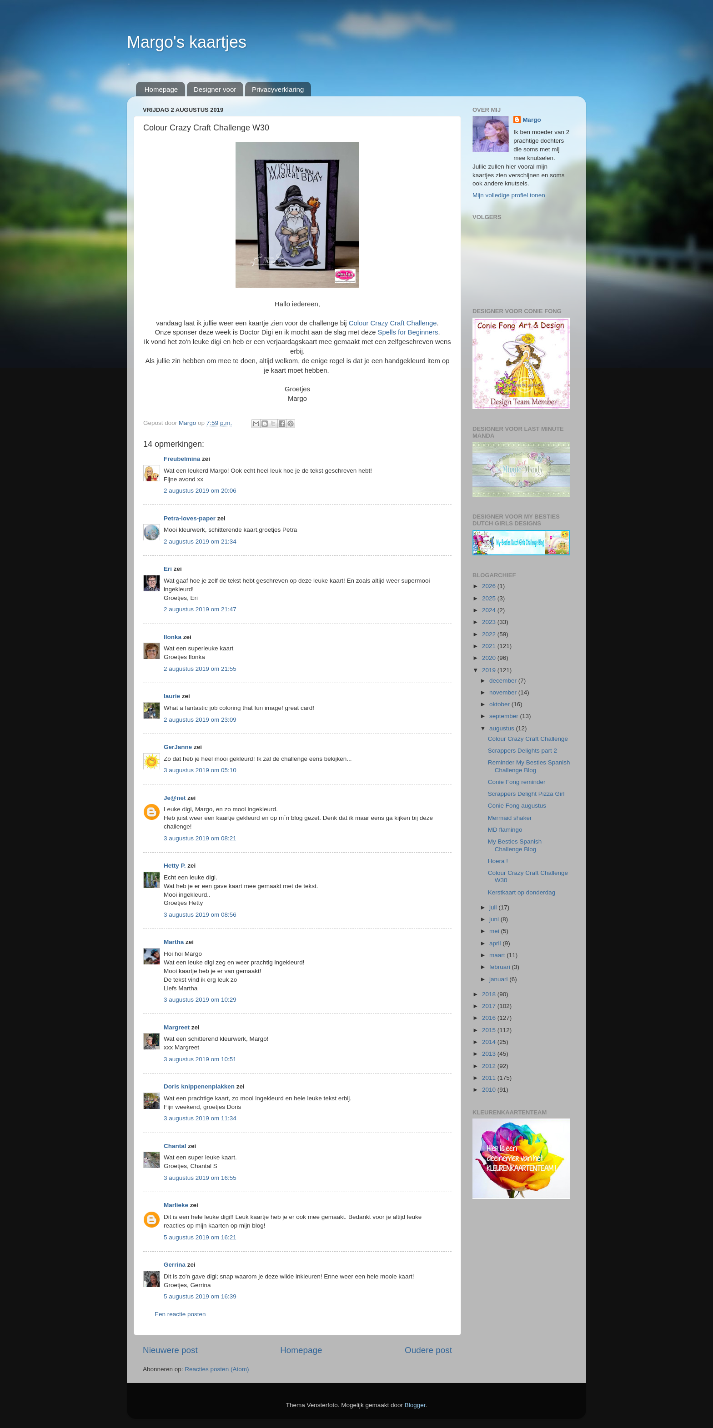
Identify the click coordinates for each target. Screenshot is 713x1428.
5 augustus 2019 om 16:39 (200, 1296)
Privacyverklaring (278, 89)
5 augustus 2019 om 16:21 (200, 1237)
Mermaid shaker (510, 817)
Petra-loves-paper (190, 518)
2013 (489, 1053)
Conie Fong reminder (517, 782)
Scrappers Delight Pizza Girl (526, 793)
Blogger (415, 1405)
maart (498, 955)
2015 (489, 1030)
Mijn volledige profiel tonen (508, 195)
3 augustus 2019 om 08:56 (200, 914)
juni (495, 919)
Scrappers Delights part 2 (522, 750)
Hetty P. (175, 865)
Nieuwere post (170, 1350)
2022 (489, 634)
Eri (169, 568)
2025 (489, 598)
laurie (172, 696)
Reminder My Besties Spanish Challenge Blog (529, 766)
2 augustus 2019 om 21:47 (200, 609)
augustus (502, 728)
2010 (489, 1089)
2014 (489, 1042)
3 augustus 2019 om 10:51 (200, 1059)
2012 (489, 1066)
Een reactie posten (180, 1314)
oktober (500, 704)
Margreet (177, 1027)
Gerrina (175, 1264)
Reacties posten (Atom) (217, 1369)
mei (495, 931)
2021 (489, 646)
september (504, 716)
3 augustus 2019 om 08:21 (200, 838)
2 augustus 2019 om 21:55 (200, 668)
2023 (489, 622)
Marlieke (176, 1205)
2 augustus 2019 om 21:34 (200, 541)
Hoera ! (498, 861)
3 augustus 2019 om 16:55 (200, 1177)
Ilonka (172, 637)
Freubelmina (182, 458)
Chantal (175, 1146)
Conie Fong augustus (517, 805)
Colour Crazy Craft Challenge (393, 323)
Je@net (175, 797)
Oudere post (428, 1350)
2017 (489, 1006)
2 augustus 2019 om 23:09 (200, 719)
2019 (489, 670)
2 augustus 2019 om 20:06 (200, 490)
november (503, 692)
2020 (489, 657)
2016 (489, 1017)
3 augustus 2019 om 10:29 (200, 999)
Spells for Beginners (408, 332)
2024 (489, 610)
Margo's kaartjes (186, 42)
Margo (531, 119)
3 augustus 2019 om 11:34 (200, 1118)
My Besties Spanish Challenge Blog (515, 845)
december (503, 680)
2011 (489, 1077)
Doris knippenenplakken (199, 1086)
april (495, 943)
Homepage (161, 89)
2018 (489, 994)
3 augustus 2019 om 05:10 (200, 770)
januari (499, 979)
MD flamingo (505, 829)
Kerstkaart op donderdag (522, 892)
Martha (174, 942)
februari (500, 967)
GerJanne (178, 747)
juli (493, 907)
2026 (489, 586)
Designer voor (215, 89)
